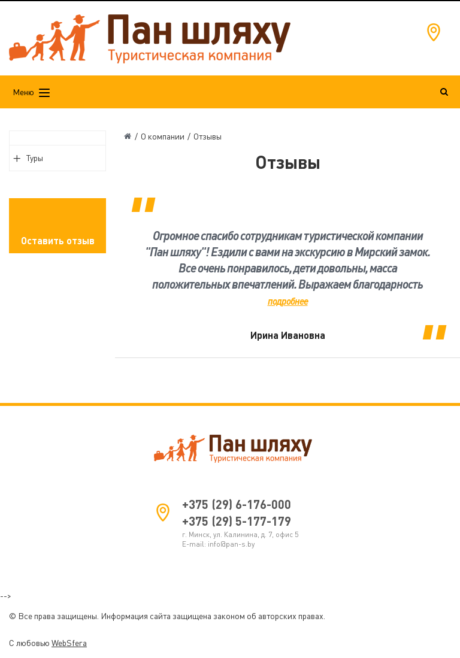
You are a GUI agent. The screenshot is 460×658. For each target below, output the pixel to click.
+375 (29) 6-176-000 (236, 504)
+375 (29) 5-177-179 (236, 521)
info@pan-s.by (231, 543)
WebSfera (69, 643)
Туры (34, 158)
